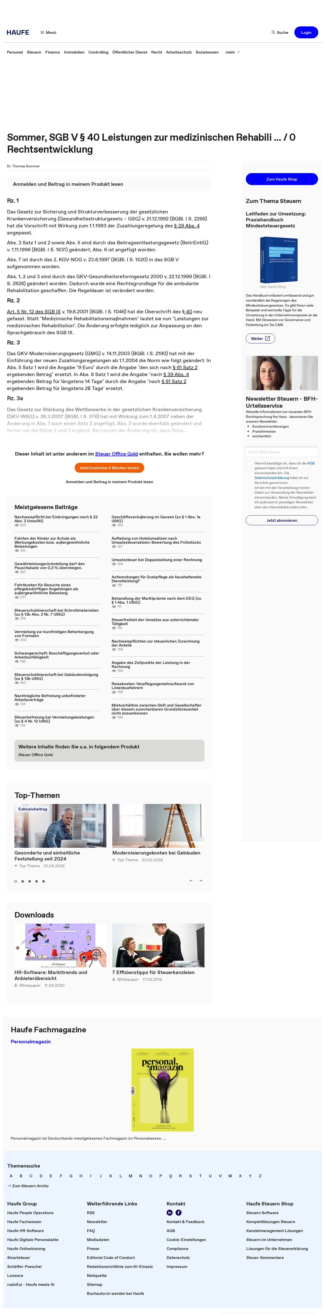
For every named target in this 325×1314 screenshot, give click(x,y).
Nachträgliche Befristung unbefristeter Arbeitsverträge (50, 698)
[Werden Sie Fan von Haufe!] (179, 1213)
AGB (311, 463)
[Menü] (48, 32)
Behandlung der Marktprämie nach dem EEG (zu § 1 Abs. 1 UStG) (156, 600)
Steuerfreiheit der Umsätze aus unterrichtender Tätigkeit (155, 622)
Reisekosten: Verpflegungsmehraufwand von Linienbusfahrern (153, 686)
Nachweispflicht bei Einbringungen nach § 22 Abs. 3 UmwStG (56, 519)
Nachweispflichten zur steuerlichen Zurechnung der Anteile (155, 643)
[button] (306, 32)
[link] (15, 52)
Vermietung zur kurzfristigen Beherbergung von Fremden (54, 634)
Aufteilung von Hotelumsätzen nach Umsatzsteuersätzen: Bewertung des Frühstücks (156, 540)
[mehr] (233, 52)
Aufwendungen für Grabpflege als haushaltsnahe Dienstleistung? (156, 579)
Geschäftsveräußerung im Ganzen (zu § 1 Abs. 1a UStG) (156, 519)
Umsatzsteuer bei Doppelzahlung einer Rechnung (157, 560)
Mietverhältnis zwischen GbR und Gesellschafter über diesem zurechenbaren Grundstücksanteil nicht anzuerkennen (156, 709)
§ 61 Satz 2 (185, 367)
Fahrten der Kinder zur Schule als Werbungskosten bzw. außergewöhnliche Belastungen (52, 542)
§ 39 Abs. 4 (187, 225)
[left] (191, 881)
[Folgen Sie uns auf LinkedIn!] (170, 1213)
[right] (201, 881)
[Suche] (280, 32)
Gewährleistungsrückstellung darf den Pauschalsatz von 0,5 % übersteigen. (49, 566)
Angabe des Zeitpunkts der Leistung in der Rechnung (151, 664)
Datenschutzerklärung (272, 477)
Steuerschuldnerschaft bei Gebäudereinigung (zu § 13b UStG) (56, 676)
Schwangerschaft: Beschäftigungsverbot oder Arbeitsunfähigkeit (56, 655)
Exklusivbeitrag (32, 809)
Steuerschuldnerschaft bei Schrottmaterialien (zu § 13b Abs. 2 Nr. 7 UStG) (56, 612)
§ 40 (187, 311)
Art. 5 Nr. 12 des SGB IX (34, 311)
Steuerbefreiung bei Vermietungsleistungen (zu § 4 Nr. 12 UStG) (54, 719)
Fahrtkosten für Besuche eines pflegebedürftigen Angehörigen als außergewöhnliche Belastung (46, 589)
